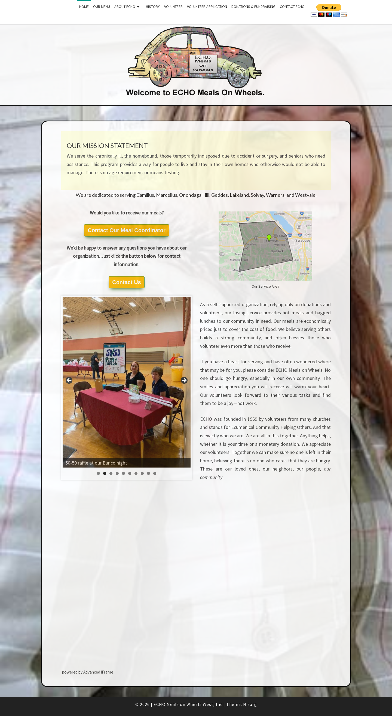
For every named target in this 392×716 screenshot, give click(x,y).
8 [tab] (142, 473)
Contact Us (126, 282)
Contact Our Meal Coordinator (127, 230)
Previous (69, 381)
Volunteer (173, 6)
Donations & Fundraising (253, 6)
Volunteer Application (207, 6)
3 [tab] (110, 473)
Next (184, 381)
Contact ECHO (292, 6)
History (153, 6)
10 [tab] (155, 473)
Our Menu (101, 6)
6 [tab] (129, 473)
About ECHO (124, 6)
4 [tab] (117, 473)
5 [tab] (123, 473)
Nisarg (250, 704)
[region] (127, 382)
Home (84, 6)
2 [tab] (104, 473)
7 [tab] (135, 473)
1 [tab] (98, 473)
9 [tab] (148, 473)
